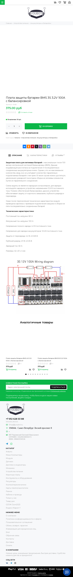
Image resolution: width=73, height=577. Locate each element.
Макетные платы (13, 475)
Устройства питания (28, 138)
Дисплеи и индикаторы (16, 465)
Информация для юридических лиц (21, 529)
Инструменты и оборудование (19, 478)
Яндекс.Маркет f (13, 508)
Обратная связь (12, 535)
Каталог (17, 138)
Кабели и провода (14, 495)
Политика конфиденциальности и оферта (23, 519)
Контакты (10, 539)
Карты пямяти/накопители (17, 488)
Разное (9, 491)
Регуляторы (11, 481)
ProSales (35, 575)
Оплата (9, 545)
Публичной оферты (58, 391)
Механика (10, 468)
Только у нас (11, 498)
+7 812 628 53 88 (15, 419)
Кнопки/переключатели (16, 485)
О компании (11, 516)
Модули (9, 458)
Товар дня (10, 501)
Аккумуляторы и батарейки (47, 138)
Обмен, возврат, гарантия (17, 526)
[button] (25, 374)
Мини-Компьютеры (14, 455)
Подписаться (58, 387)
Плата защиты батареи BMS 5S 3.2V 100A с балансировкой (52, 359)
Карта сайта (42, 573)
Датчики (9, 462)
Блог (8, 532)
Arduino (9, 452)
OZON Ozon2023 (13, 505)
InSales (51, 575)
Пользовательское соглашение (19, 522)
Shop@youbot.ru (16, 425)
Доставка (10, 542)
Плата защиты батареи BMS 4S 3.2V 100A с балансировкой (19, 359)
